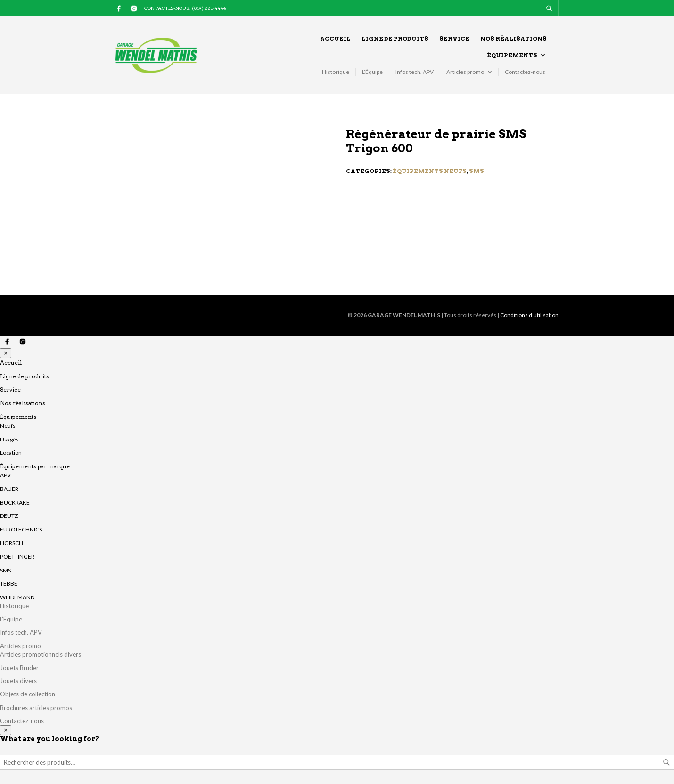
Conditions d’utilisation (529, 314)
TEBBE (8, 583)
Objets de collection (27, 694)
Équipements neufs (430, 170)
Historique (335, 71)
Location (11, 452)
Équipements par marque (35, 466)
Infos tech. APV (414, 71)
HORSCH (11, 543)
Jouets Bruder (19, 667)
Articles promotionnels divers (40, 654)
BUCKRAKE (15, 502)
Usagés (9, 439)
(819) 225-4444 (209, 8)
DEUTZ (9, 515)
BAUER (9, 488)
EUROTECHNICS (21, 529)
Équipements (512, 54)
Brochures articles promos (36, 707)
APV (5, 475)
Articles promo (465, 71)
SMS (476, 170)
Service (454, 38)
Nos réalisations (513, 38)
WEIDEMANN (17, 597)
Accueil (335, 38)
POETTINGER (17, 556)
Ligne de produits (395, 38)
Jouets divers (18, 681)
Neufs (8, 425)
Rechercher (666, 762)
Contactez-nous (525, 71)
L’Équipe (372, 71)
